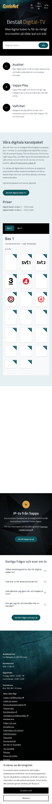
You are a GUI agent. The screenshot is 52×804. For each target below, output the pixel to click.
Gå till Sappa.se (26, 539)
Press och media (10, 755)
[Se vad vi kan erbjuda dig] (21, 45)
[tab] (9, 228)
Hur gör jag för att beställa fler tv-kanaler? (23, 605)
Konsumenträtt (9, 741)
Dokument (7, 737)
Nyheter (6, 752)
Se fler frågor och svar (26, 617)
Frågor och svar (9, 723)
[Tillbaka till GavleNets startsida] (16, 6)
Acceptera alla (26, 790)
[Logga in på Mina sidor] (39, 6)
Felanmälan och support (13, 730)
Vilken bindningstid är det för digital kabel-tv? (23, 571)
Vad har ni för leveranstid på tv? (21, 581)
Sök (43, 45)
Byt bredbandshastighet (14, 704)
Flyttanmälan (8, 708)
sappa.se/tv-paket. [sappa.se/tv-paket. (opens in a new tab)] (26, 162)
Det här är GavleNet (12, 744)
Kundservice (8, 719)
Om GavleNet (8, 748)
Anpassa (26, 797)
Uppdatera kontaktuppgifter (16, 715)
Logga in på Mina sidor (13, 697)
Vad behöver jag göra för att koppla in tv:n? (24, 592)
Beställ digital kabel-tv (16, 192)
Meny (46, 6)
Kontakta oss (8, 726)
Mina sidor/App (10, 693)
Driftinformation (9, 733)
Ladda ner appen (10, 701)
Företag (6, 759)
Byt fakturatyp (10, 711)
